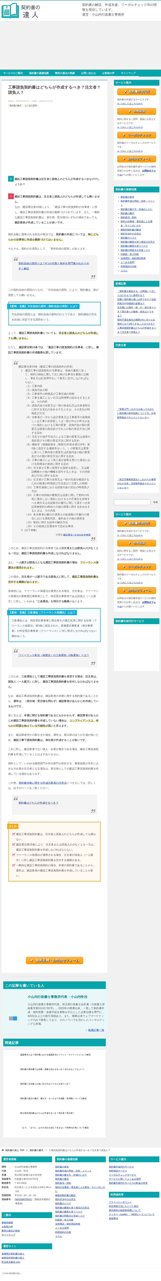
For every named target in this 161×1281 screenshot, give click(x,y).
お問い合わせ (88, 73)
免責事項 (113, 1218)
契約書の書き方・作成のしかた (136, 209)
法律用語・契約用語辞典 (133, 258)
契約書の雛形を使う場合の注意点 (138, 242)
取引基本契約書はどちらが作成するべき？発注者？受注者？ (47, 1113)
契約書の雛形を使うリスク (134, 246)
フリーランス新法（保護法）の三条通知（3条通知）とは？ (54, 655)
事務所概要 (7, 1222)
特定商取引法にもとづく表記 (123, 1206)
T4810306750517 (23, 1199)
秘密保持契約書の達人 (13, 1258)
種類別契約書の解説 (131, 230)
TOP (14, 1150)
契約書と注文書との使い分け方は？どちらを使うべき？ (45, 1084)
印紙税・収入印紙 (130, 254)
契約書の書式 (15, 105)
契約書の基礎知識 (39, 73)
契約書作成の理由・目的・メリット (73, 1171)
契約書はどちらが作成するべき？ (38, 802)
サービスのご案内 (13, 73)
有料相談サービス (118, 1171)
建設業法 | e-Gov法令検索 (77, 534)
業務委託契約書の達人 (13, 1254)
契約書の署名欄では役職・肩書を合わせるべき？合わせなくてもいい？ (52, 1069)
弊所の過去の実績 (65, 73)
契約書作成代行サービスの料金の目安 (128, 1183)
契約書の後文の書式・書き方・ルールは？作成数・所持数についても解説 (53, 1098)
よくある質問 (31, 105)
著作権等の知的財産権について (125, 1210)
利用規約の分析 (128, 266)
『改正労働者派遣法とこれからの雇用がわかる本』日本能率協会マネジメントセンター (136, 483)
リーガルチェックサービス (122, 1175)
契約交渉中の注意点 (131, 234)
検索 (155, 502)
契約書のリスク (128, 238)
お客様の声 (108, 73)
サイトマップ (128, 73)
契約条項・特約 (128, 217)
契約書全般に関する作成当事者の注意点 (43, 782)
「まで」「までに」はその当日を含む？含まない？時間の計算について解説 (54, 1128)
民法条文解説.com (11, 1262)
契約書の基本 (127, 197)
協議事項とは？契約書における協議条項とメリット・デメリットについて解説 (55, 1055)
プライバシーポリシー (120, 1202)
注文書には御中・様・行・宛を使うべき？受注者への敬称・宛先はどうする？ (136, 311)
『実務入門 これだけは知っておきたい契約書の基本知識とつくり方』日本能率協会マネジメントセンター (136, 413)
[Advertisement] (80, 45)
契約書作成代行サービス (121, 1166)
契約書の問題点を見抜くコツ (135, 250)
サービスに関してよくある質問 (125, 1179)
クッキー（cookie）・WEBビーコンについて (132, 1214)
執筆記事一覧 (96, 1030)
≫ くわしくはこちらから (130, 103)
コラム (124, 270)
